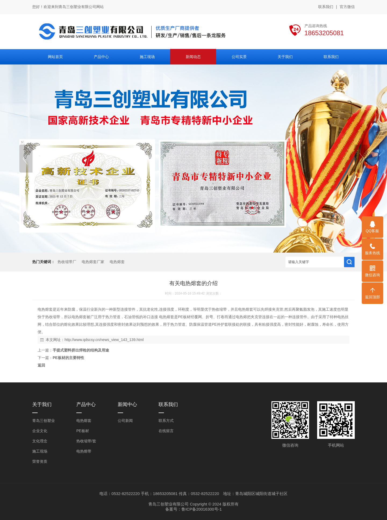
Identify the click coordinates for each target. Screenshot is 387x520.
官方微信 (347, 7)
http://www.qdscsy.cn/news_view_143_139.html (104, 340)
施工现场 (39, 451)
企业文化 (39, 431)
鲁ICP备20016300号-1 (201, 509)
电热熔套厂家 (93, 262)
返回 (41, 365)
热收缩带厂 (67, 262)
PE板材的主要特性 (68, 358)
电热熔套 (117, 262)
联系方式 (166, 420)
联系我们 (325, 7)
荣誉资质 (39, 461)
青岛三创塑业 (43, 420)
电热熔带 (83, 451)
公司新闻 (125, 420)
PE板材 (82, 431)
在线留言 (166, 431)
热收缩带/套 (86, 441)
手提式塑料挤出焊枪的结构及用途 (81, 350)
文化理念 (39, 441)
